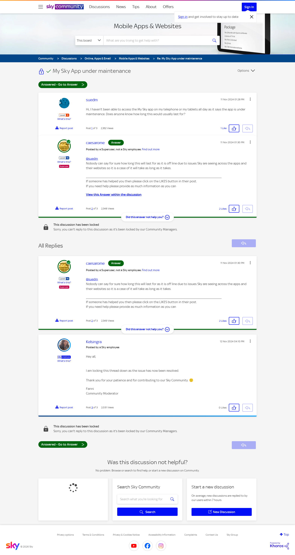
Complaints (190, 534)
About (151, 7)
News (121, 7)
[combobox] (155, 40)
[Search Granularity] (89, 40)
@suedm (92, 158)
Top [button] (286, 534)
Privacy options (65, 534)
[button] (250, 99)
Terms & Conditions (93, 534)
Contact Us (212, 534)
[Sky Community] (65, 7)
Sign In (249, 7)
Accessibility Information (162, 534)
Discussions (99, 7)
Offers (168, 7)
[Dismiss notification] (252, 17)
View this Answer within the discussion (113, 194)
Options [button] (243, 70)
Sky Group (232, 534)
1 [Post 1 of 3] (91, 128)
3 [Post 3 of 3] (92, 407)
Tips (135, 7)
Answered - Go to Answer (62, 84)
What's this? (64, 119)
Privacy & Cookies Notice (126, 534)
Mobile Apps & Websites (147, 26)
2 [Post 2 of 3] (92, 208)
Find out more (151, 149)
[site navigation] (40, 7)
